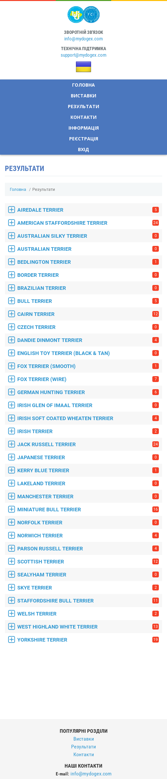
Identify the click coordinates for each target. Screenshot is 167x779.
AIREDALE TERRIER (88, 210)
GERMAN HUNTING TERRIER (88, 392)
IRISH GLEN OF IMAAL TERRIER (88, 405)
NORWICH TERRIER (88, 535)
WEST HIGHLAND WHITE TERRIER (88, 627)
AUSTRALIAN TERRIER (88, 249)
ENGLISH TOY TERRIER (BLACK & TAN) (88, 353)
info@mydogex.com (83, 39)
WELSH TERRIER (88, 614)
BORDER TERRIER (88, 275)
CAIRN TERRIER (88, 314)
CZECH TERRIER (88, 327)
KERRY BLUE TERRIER (88, 470)
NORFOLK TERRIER (88, 522)
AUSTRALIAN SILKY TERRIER (88, 236)
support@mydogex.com (83, 55)
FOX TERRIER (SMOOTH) (88, 366)
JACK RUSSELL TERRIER (88, 444)
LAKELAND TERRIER (88, 483)
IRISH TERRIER (88, 431)
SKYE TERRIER (88, 588)
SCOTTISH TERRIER (88, 562)
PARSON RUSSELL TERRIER (88, 548)
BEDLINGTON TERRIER (88, 262)
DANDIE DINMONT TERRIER (88, 340)
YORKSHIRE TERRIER (88, 640)
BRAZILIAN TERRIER (88, 288)
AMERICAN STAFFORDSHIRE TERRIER (88, 223)
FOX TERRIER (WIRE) (88, 379)
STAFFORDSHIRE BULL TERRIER (88, 601)
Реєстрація (83, 138)
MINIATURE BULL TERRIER (88, 509)
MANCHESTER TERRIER (88, 496)
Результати (83, 106)
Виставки (83, 95)
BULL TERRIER (88, 301)
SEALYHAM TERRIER (88, 575)
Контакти (83, 117)
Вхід (83, 149)
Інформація (83, 128)
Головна (83, 85)
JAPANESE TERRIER (88, 457)
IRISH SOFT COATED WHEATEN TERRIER (88, 418)
